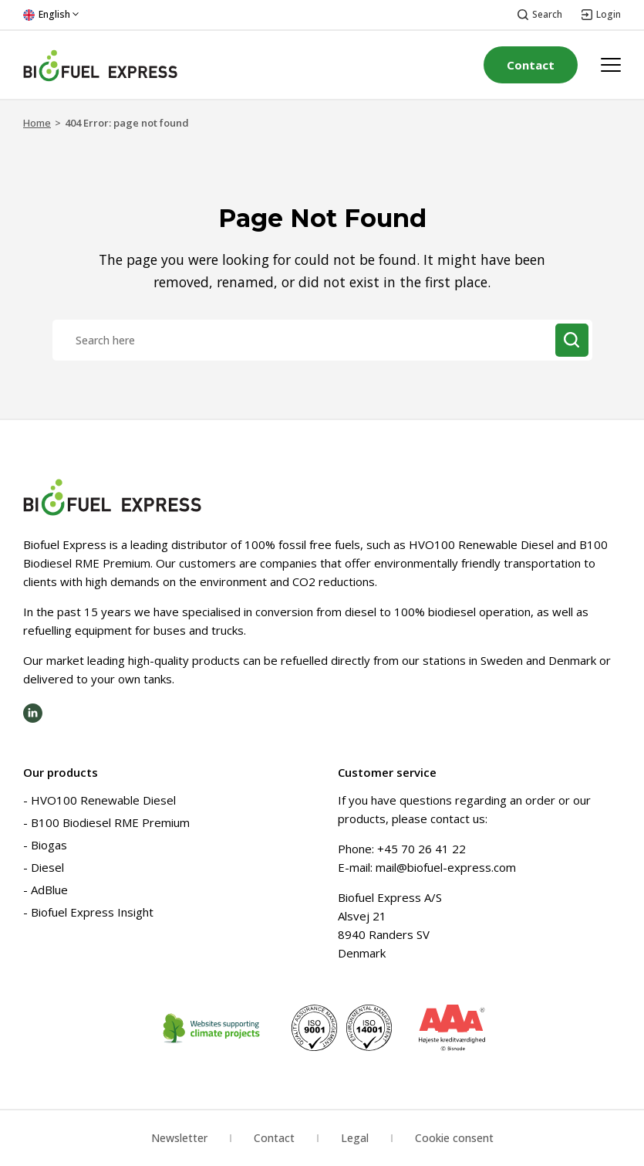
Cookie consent (454, 1137)
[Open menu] (611, 65)
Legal (355, 1137)
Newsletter (179, 1137)
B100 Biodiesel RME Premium (110, 822)
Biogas (49, 844)
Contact (531, 65)
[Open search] (540, 15)
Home (37, 123)
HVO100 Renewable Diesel (103, 800)
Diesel (47, 867)
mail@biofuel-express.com (446, 867)
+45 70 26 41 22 (421, 848)
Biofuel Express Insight (92, 912)
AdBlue (49, 889)
